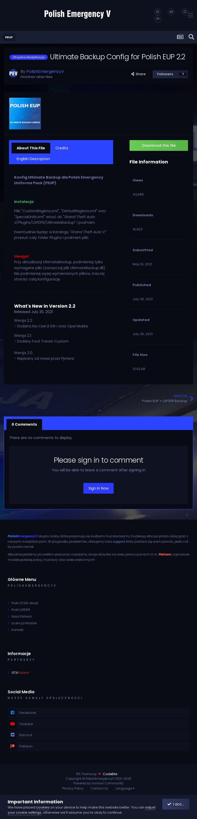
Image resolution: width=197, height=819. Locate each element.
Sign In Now (98, 488)
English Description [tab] (33, 158)
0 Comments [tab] (24, 424)
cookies (43, 807)
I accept (178, 804)
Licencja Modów (24, 623)
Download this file (159, 145)
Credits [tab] (61, 148)
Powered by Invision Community (98, 783)
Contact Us (99, 788)
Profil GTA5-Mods (25, 603)
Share (138, 74)
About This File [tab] (31, 148)
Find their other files (37, 76)
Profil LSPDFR (21, 610)
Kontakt (17, 630)
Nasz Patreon (22, 616)
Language (125, 788)
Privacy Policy (72, 788)
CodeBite (110, 774)
